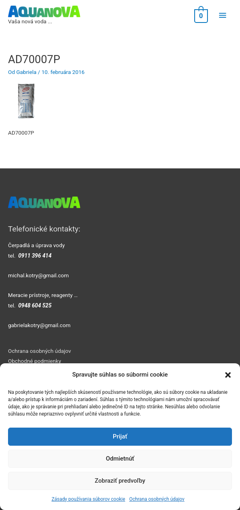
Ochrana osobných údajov (157, 499)
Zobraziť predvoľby (120, 480)
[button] (228, 375)
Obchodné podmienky (34, 361)
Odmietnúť (120, 458)
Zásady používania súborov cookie (88, 499)
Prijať (120, 436)
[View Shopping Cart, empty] (200, 15)
